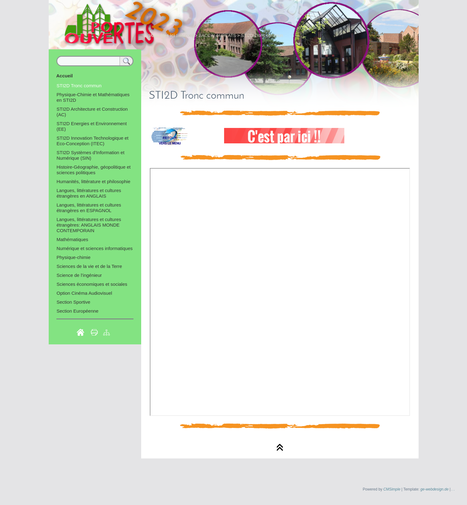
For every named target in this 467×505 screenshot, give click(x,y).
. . (453, 489)
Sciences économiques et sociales (92, 284)
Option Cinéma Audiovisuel (84, 293)
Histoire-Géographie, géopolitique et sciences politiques (94, 169)
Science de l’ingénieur (79, 275)
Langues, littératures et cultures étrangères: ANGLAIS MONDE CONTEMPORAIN (89, 225)
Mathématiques (72, 239)
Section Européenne (78, 311)
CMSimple (391, 489)
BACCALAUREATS (217, 35)
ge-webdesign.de (434, 489)
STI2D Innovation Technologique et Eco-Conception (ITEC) (93, 140)
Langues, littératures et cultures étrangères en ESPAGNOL (89, 207)
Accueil (187, 35)
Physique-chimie (74, 257)
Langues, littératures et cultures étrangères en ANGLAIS (89, 193)
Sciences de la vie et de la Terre (89, 266)
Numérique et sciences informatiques (95, 248)
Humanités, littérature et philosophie (93, 181)
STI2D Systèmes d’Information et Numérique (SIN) (91, 155)
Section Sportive (73, 302)
